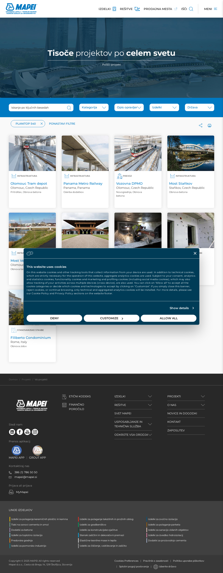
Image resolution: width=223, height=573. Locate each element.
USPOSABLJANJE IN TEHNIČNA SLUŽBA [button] (128, 424)
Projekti (26, 379)
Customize (111, 318)
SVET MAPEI (122, 413)
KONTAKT (174, 422)
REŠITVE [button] (120, 405)
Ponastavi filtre (62, 123)
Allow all (169, 318)
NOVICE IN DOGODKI (182, 413)
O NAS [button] (171, 405)
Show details (179, 308)
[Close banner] (195, 253)
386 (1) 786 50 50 (25, 472)
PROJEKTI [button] (174, 396)
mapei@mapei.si (25, 477)
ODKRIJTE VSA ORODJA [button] (131, 434)
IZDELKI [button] (119, 396)
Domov (13, 379)
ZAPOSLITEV (176, 430)
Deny (54, 318)
